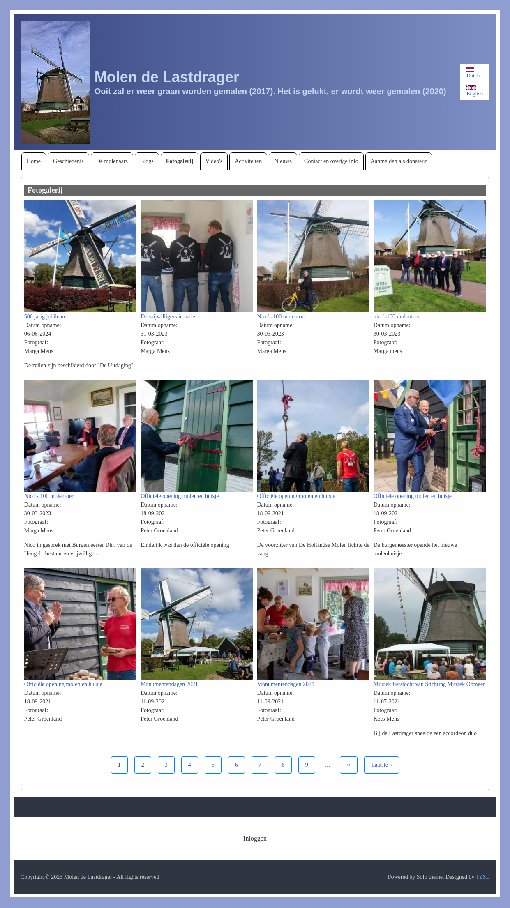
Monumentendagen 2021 (169, 684)
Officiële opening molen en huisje (180, 496)
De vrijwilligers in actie (168, 316)
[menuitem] (33, 161)
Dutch (473, 72)
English (474, 91)
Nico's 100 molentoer (281, 316)
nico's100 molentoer (397, 316)
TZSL (482, 877)
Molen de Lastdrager (167, 77)
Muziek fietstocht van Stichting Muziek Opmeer (429, 684)
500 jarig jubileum (45, 316)
